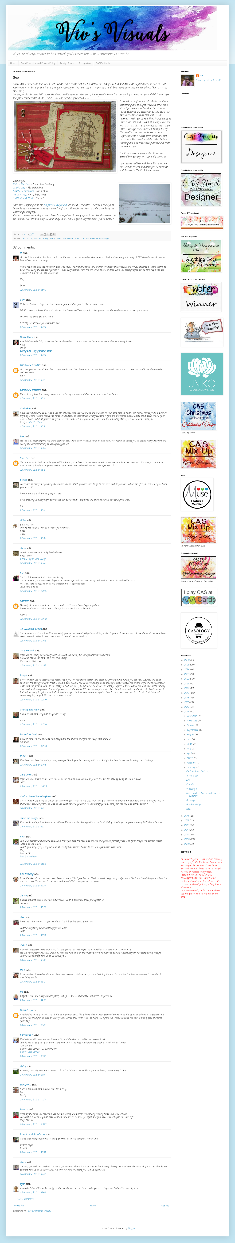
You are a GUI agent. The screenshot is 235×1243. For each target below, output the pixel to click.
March (190, 758)
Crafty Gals (19, 188)
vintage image (102, 238)
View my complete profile (209, 80)
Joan (22, 917)
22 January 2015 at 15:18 (32, 380)
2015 (186, 711)
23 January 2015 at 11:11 (32, 826)
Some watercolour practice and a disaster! (203, 795)
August (191, 734)
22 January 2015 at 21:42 (33, 641)
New (188, 809)
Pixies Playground (47, 238)
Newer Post (19, 1205)
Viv (21, 992)
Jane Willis (25, 775)
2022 (187, 679)
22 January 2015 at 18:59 (33, 563)
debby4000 (25, 1085)
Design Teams (67, 63)
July (189, 739)
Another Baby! (193, 804)
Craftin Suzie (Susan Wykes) (35, 796)
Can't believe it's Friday (197, 771)
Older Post (165, 1205)
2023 (187, 674)
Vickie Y (24, 756)
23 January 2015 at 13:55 (33, 864)
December (192, 716)
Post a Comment (25, 1199)
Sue (22, 573)
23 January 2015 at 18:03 (33, 960)
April (189, 753)
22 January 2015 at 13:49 (33, 290)
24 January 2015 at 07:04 (33, 1099)
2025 (187, 665)
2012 (186, 825)
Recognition (85, 63)
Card (23, 238)
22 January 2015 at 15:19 (32, 398)
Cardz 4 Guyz (20, 194)
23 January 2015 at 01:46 (33, 765)
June (189, 744)
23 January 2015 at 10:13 (32, 808)
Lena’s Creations (28, 856)
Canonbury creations (30, 365)
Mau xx (23, 1109)
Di (21, 253)
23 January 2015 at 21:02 (33, 1025)
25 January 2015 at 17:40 (33, 1192)
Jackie (23, 895)
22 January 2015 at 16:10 (32, 470)
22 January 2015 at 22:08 (33, 724)
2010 (186, 834)
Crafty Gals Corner (29, 1052)
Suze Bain (25, 458)
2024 (187, 669)
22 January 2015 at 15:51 (32, 426)
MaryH (23, 675)
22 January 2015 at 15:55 (33, 448)
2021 (186, 683)
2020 (187, 688)
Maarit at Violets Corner (32, 1134)
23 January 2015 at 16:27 (33, 907)
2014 (186, 816)
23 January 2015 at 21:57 (33, 1056)
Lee (22, 436)
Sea (188, 780)
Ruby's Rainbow (21, 184)
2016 (187, 707)
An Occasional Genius (31, 629)
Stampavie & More (23, 198)
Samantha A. (26, 1035)
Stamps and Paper (29, 710)
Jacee (23, 548)
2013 (186, 820)
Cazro (23, 1162)
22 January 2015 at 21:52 (33, 665)
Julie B (23, 945)
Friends (189, 784)
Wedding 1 (191, 789)
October (191, 725)
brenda (23, 480)
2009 (187, 839)
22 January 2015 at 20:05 (33, 591)
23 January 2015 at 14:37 (33, 886)
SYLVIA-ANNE (27, 650)
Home (13, 63)
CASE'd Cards (103, 63)
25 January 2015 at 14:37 (33, 1174)
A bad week (192, 776)
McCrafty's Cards (28, 734)
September (193, 730)
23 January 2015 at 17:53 (33, 935)
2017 (186, 702)
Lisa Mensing (26, 874)
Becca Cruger (26, 1010)
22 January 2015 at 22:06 (33, 699)
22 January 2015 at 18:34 (33, 538)
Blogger (131, 1228)
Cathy (23, 1066)
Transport (90, 238)
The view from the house (74, 238)
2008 (187, 844)
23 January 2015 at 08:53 (33, 786)
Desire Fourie (26, 337)
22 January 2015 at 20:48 (33, 619)
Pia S (22, 970)
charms (29, 238)
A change (191, 800)
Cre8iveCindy (35, 422)
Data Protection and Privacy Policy (38, 63)
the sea (58, 238)
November (192, 720)
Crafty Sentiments (23, 191)
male (35, 238)
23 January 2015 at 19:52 (33, 1000)
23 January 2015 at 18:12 (32, 982)
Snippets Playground (55, 205)
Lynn (22, 1184)
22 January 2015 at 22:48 (33, 746)
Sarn (22, 300)
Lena (22, 837)
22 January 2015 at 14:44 (33, 327)
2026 (187, 660)
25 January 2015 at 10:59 (33, 1152)
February (191, 763)
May (189, 748)
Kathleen (24, 601)
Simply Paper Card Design (33, 559)
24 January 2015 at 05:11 (32, 1075)
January (191, 767)
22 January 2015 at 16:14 (32, 510)
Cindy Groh (25, 408)
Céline (23, 520)
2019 (187, 693)
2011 (186, 830)
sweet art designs (29, 818)
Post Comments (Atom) (39, 1211)
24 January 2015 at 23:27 (33, 1124)
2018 (187, 698)
